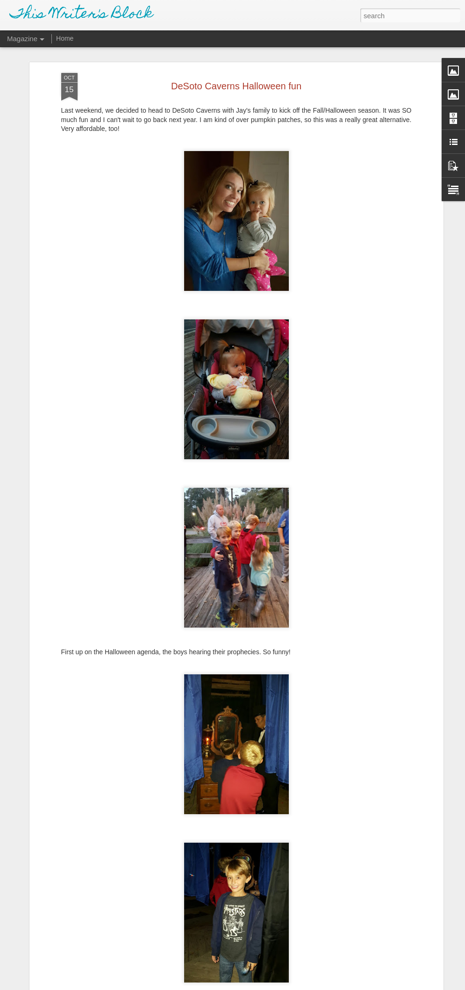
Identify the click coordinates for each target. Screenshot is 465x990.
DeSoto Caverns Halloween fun (236, 84)
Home (64, 38)
